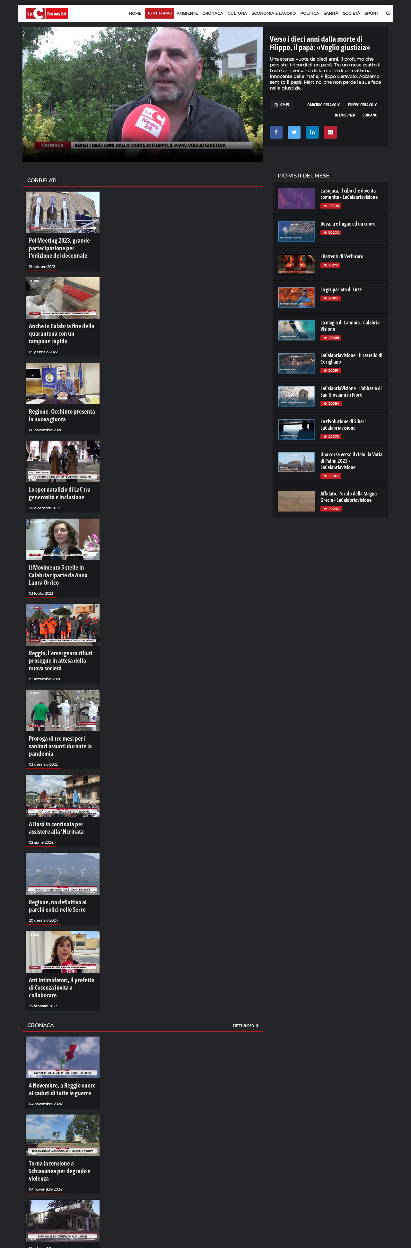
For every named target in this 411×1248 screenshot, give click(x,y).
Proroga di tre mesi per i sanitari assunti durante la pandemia (61, 706)
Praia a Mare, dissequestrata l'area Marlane (57, 1169)
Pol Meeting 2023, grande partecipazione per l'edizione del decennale (61, 246)
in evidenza (345, 115)
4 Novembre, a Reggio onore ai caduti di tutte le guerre (59, 1021)
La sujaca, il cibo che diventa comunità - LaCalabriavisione (349, 194)
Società (351, 13)
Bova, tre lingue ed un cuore (347, 223)
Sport (371, 13)
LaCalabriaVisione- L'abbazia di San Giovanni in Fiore (351, 391)
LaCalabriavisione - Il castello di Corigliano (351, 358)
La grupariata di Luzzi (341, 289)
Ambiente (187, 13)
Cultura (237, 13)
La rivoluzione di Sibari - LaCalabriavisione (344, 424)
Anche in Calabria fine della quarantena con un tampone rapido (56, 327)
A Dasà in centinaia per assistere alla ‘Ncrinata (60, 780)
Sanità (331, 13)
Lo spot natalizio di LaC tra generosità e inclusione (55, 477)
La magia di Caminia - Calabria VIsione (350, 325)
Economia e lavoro (273, 13)
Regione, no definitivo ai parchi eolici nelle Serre (59, 853)
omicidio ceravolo (324, 105)
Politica (309, 13)
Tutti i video (246, 959)
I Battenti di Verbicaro (341, 256)
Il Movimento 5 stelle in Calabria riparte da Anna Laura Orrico (60, 551)
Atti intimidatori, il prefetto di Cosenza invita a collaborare (58, 927)
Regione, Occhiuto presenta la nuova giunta (58, 403)
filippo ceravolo (363, 105)
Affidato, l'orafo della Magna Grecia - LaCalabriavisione (348, 497)
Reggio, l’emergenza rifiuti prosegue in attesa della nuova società (59, 629)
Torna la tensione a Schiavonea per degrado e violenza (59, 1095)
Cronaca (212, 13)
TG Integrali (159, 13)
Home (135, 13)
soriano (370, 115)
